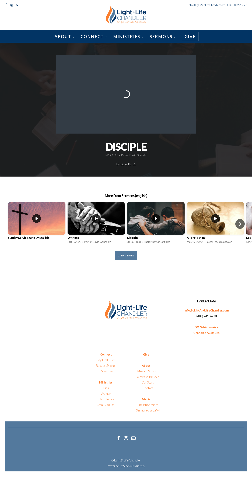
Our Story (148, 382)
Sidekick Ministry (134, 466)
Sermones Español (148, 410)
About (64, 36)
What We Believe (147, 377)
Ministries (128, 36)
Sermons (163, 36)
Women (106, 393)
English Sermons (147, 405)
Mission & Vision (148, 371)
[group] (36, 224)
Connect (94, 36)
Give (190, 36)
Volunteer (107, 371)
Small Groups (105, 405)
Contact (148, 388)
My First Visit (105, 360)
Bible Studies (105, 399)
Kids (106, 388)
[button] (240, 224)
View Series (126, 255)
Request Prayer (106, 365)
